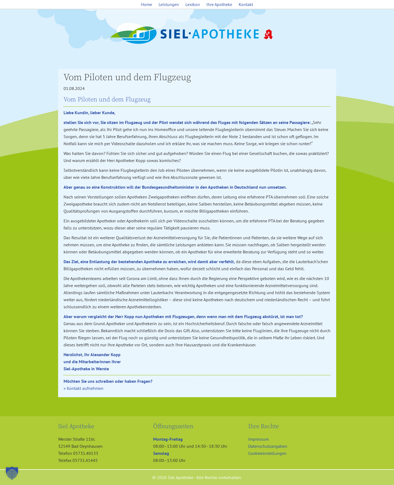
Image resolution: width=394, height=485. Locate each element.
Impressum (258, 439)
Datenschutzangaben (267, 446)
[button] (12, 473)
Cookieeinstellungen (267, 453)
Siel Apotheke (197, 34)
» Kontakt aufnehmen (83, 388)
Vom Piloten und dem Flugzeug (127, 77)
